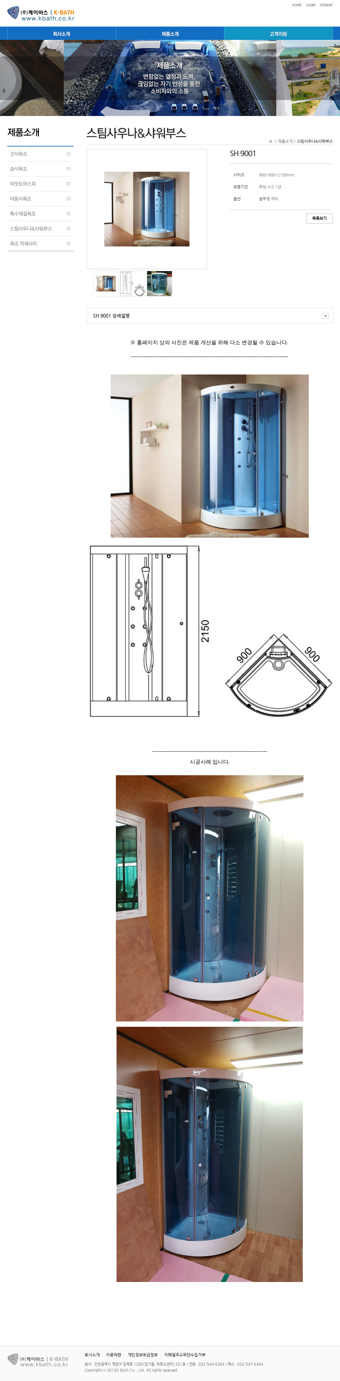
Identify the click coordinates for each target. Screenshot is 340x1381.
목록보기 (319, 218)
